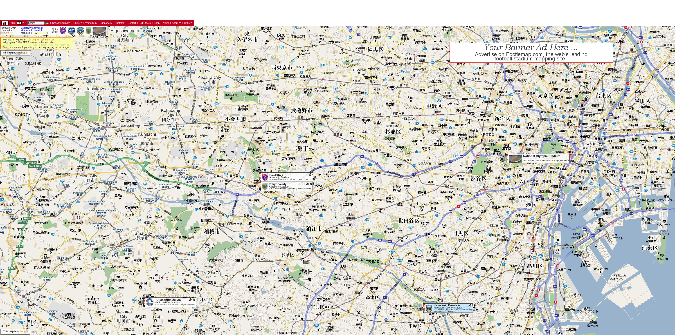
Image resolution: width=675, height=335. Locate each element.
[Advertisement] (82, 53)
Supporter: (7, 30)
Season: (9, 27)
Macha (5, 32)
